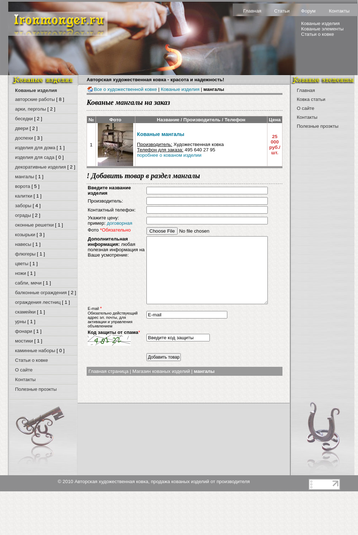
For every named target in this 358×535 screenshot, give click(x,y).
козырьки (25, 234)
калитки (23, 196)
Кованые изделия (320, 23)
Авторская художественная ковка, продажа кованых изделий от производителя (162, 481)
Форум (308, 11)
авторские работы (35, 99)
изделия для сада (34, 157)
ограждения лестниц (38, 302)
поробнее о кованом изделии (169, 155)
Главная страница (108, 382)
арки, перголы (30, 109)
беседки (24, 118)
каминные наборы (35, 350)
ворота (22, 186)
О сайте (24, 370)
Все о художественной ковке (122, 89)
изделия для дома (35, 147)
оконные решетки (34, 225)
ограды (23, 215)
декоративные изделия (40, 167)
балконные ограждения (41, 292)
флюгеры (25, 254)
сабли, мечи (28, 283)
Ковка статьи (311, 99)
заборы (23, 205)
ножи (20, 273)
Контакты (339, 11)
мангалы (24, 176)
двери (21, 128)
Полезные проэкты (36, 389)
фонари (23, 331)
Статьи (282, 11)
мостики (24, 341)
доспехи (24, 138)
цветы (21, 263)
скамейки (25, 312)
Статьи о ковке (317, 34)
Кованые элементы (322, 28)
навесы (23, 244)
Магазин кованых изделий (161, 382)
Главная (252, 11)
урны (20, 321)
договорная (119, 223)
